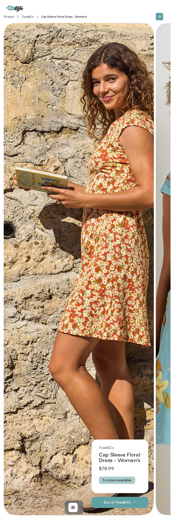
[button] (159, 16)
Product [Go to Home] (9, 16)
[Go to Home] (15, 8)
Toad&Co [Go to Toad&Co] (28, 16)
